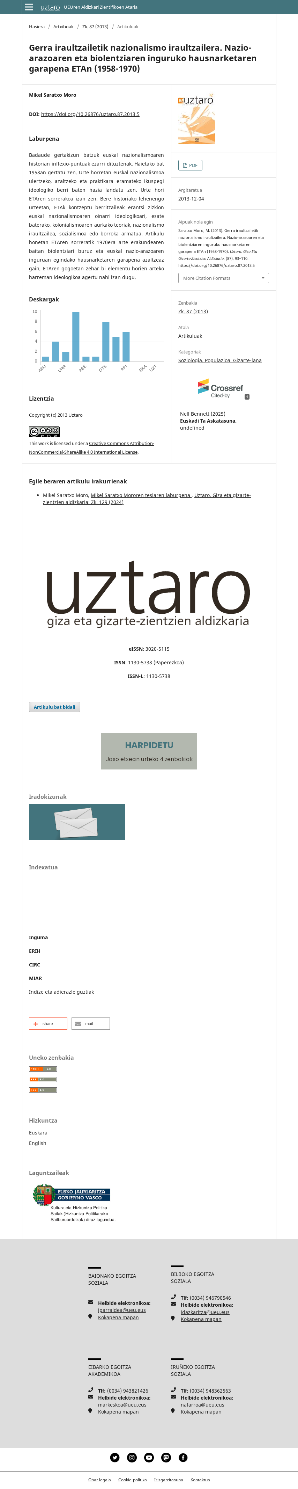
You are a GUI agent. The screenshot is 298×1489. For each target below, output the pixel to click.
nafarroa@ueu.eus (202, 1404)
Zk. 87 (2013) (95, 26)
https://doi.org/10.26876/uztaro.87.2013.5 (90, 114)
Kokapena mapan (118, 1317)
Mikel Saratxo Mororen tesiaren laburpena (141, 495)
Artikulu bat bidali (54, 707)
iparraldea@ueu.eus (122, 1310)
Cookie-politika (132, 1480)
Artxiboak (63, 26)
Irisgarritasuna (168, 1480)
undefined (192, 427)
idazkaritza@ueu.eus (205, 1312)
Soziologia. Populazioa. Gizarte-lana (220, 360)
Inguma (38, 937)
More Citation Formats (206, 278)
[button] (48, 1023)
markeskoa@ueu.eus (122, 1404)
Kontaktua (200, 1480)
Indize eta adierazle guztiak (61, 991)
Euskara (38, 1132)
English (37, 1143)
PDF (193, 165)
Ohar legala (99, 1480)
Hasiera (37, 26)
